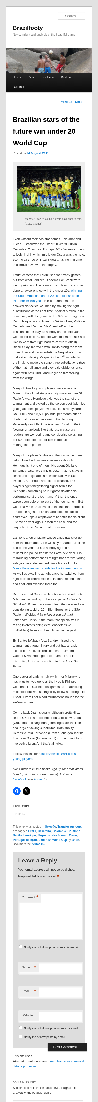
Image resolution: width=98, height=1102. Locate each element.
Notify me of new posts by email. (45, 1037)
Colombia (59, 831)
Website (27, 1015)
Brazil (32, 831)
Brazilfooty (28, 28)
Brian (75, 840)
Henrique (29, 835)
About (32, 77)
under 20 (45, 840)
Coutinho (73, 831)
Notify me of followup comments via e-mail (51, 947)
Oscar (73, 835)
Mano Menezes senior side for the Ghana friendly (47, 568)
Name (29, 967)
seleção (31, 840)
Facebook (20, 779)
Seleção (48, 77)
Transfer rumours (70, 826)
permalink (38, 844)
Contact (19, 87)
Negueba (44, 835)
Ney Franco (59, 835)
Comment (30, 897)
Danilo (17, 835)
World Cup (59, 840)
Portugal (19, 840)
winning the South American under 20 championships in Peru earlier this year (47, 296)
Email (29, 991)
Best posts (68, 77)
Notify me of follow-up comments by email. (51, 1028)
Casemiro (44, 831)
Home (18, 77)
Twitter (38, 779)
